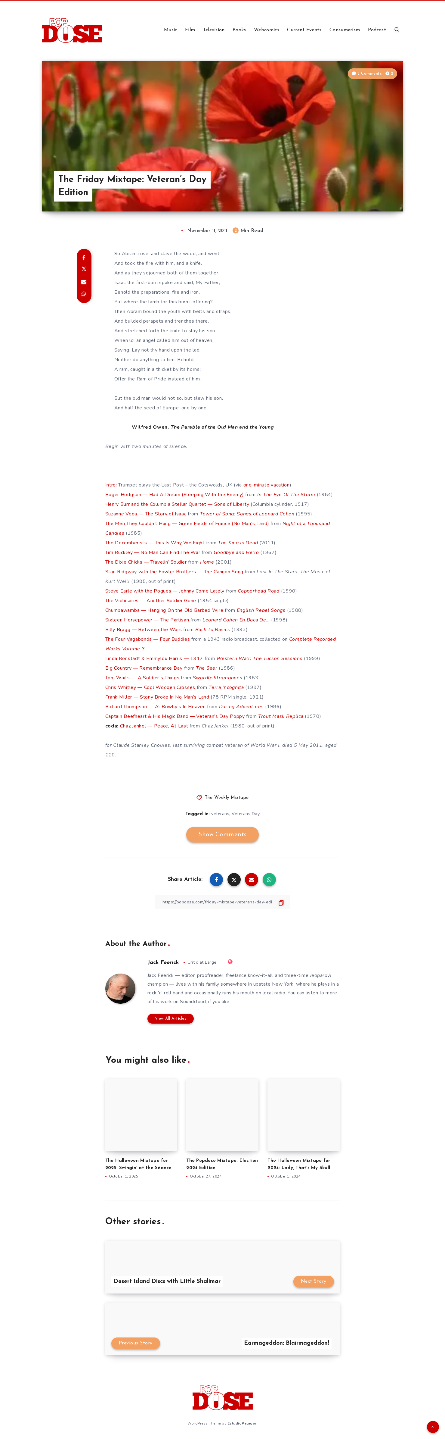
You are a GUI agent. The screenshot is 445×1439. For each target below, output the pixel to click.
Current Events (304, 30)
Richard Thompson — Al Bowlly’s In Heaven (155, 706)
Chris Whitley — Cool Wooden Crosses (150, 687)
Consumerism (344, 30)
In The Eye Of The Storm (286, 494)
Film (190, 30)
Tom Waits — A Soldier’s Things (142, 677)
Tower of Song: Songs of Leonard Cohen (247, 514)
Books (239, 30)
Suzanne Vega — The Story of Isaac (146, 514)
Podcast (377, 30)
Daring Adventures (241, 706)
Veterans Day (246, 814)
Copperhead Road (259, 591)
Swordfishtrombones (218, 677)
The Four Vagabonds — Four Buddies (147, 639)
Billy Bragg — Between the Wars (143, 629)
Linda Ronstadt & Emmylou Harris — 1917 (154, 658)
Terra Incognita (226, 687)
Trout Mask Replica (281, 716)
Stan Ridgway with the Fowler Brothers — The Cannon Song (174, 571)
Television (214, 30)
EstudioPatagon (242, 1423)
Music (170, 30)
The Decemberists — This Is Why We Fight (155, 543)
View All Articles (171, 1019)
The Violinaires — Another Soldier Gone (150, 600)
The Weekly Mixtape (227, 798)
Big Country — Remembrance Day (144, 668)
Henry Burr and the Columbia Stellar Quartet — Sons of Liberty (177, 504)
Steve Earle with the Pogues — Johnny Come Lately (165, 591)
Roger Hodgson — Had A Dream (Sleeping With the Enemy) (174, 494)
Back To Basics (212, 629)
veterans (220, 814)
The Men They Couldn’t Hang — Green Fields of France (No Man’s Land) (187, 523)
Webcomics (266, 30)
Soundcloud (193, 1001)
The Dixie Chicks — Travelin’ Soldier (146, 562)
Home (207, 562)
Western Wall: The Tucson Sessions (259, 658)
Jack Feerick (163, 962)
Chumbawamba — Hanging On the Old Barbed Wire (164, 610)
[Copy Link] (222, 902)
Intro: (111, 485)
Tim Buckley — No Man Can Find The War (152, 552)
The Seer (207, 668)
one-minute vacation (266, 485)
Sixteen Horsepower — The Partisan (147, 620)
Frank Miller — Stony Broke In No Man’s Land (157, 697)
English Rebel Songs (261, 610)
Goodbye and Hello (236, 552)
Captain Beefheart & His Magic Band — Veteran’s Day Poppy (175, 716)
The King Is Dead (238, 543)
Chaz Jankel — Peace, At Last (154, 726)
